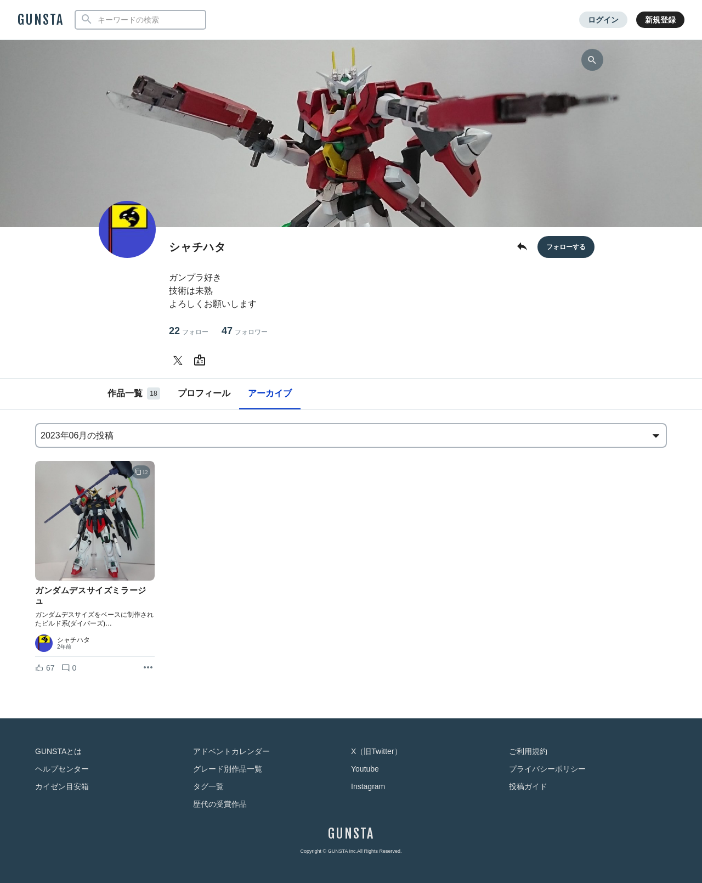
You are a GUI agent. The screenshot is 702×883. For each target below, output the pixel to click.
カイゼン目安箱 (62, 786)
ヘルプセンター (62, 768)
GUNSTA (41, 20)
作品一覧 (133, 393)
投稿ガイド (528, 786)
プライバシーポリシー (547, 768)
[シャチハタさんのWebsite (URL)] (202, 360)
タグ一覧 (208, 786)
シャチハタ (73, 640)
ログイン (603, 19)
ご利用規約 (528, 751)
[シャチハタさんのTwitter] (180, 360)
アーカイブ (270, 393)
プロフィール (204, 393)
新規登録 (660, 19)
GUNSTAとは (58, 751)
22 (188, 331)
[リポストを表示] (148, 667)
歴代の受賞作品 (220, 804)
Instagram (368, 786)
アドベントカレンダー (231, 751)
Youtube (365, 768)
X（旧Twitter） (376, 751)
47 (245, 331)
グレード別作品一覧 (227, 768)
